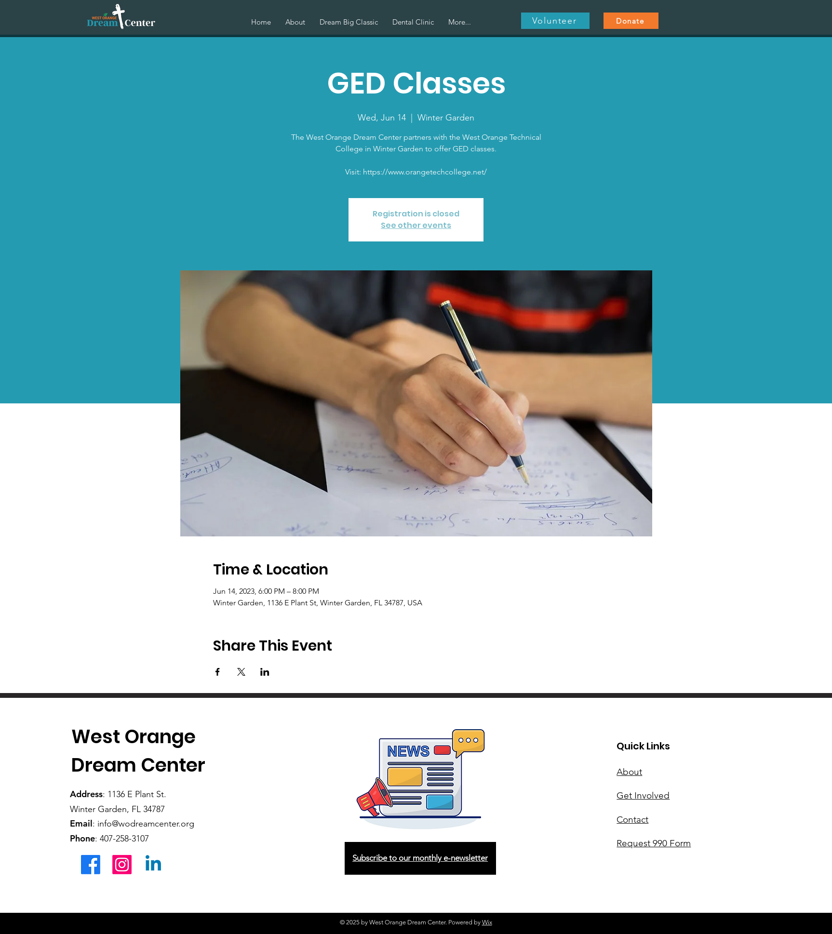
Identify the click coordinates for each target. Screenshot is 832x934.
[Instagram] (122, 864)
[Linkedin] (153, 864)
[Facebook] (90, 864)
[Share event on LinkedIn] (264, 672)
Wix (487, 922)
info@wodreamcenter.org (145, 823)
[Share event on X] (241, 672)
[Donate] (631, 21)
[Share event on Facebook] (217, 672)
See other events (416, 225)
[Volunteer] (555, 21)
